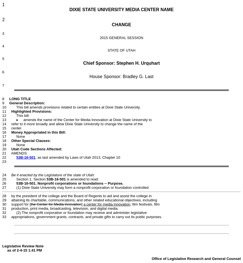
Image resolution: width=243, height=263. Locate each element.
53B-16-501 (26, 157)
